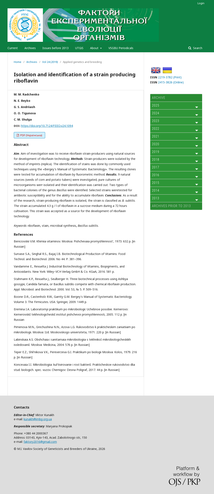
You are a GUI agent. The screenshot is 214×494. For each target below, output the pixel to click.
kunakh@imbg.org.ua (38, 419)
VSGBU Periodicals (120, 48)
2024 (155, 113)
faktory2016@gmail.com (40, 442)
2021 (155, 136)
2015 (155, 183)
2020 (155, 144)
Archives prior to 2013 (171, 206)
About (94, 48)
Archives (30, 48)
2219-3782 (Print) (170, 77)
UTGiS (79, 48)
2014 (155, 190)
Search (197, 48)
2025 (155, 105)
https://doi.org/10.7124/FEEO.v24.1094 (47, 126)
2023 (155, 121)
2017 (155, 167)
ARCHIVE (158, 98)
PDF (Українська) (31, 135)
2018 (155, 160)
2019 (155, 152)
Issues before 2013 (55, 48)
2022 (155, 129)
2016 (155, 175)
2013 (155, 198)
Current (13, 48)
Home (17, 62)
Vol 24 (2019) (50, 62)
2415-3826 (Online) (171, 82)
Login (200, 3)
